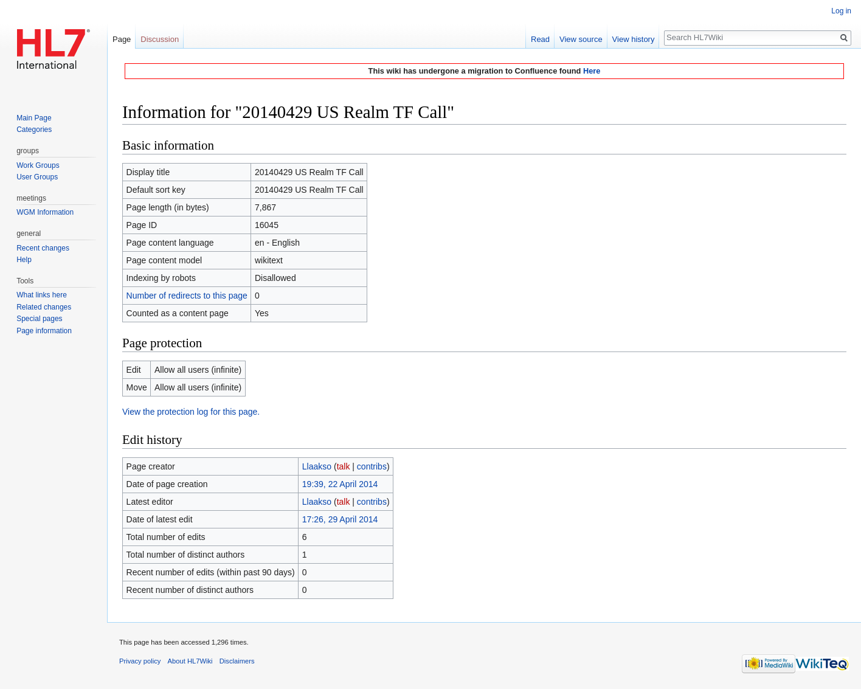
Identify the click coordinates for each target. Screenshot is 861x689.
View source (581, 39)
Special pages (39, 318)
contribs (372, 466)
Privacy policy (140, 661)
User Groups (37, 177)
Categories (34, 129)
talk (343, 466)
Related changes (43, 307)
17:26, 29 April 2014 (340, 519)
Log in (841, 11)
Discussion (159, 39)
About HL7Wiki (190, 661)
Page (121, 39)
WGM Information (45, 212)
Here (591, 70)
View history (633, 39)
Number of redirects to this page (186, 295)
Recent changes (42, 248)
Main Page (33, 118)
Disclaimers (237, 661)
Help (24, 259)
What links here (41, 295)
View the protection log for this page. (191, 412)
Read (540, 39)
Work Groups (37, 165)
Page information (44, 331)
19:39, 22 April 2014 (340, 484)
